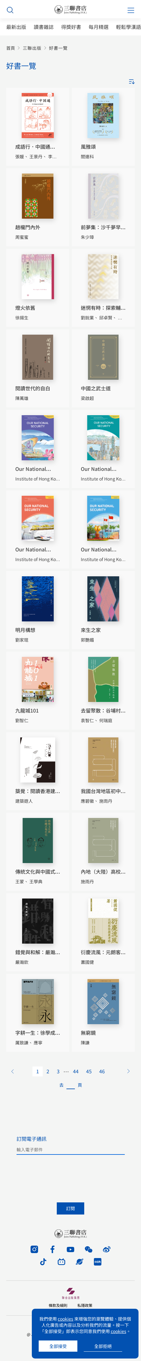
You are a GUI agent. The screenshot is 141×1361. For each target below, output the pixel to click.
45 (89, 1071)
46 (102, 1071)
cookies (65, 1319)
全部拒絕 (103, 1346)
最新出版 (16, 26)
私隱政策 (84, 1305)
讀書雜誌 (44, 26)
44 (76, 1071)
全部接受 (58, 1346)
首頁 (10, 48)
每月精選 (99, 26)
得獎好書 (71, 26)
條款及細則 (58, 1305)
